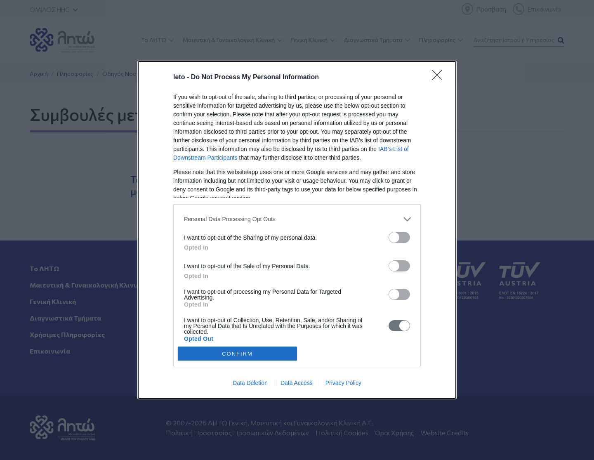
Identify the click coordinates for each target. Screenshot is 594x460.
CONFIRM (237, 353)
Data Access (296, 383)
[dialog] (297, 230)
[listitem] (297, 219)
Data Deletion (250, 383)
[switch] (399, 237)
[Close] (440, 77)
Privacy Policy (343, 383)
